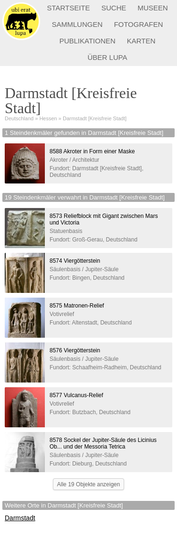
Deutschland (19, 118)
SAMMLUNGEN (77, 24)
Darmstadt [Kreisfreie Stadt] (94, 118)
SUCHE (113, 8)
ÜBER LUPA (107, 57)
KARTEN (141, 41)
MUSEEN (152, 8)
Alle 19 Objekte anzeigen (88, 484)
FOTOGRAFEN (138, 24)
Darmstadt (20, 518)
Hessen (48, 118)
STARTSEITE (68, 8)
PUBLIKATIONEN (87, 41)
